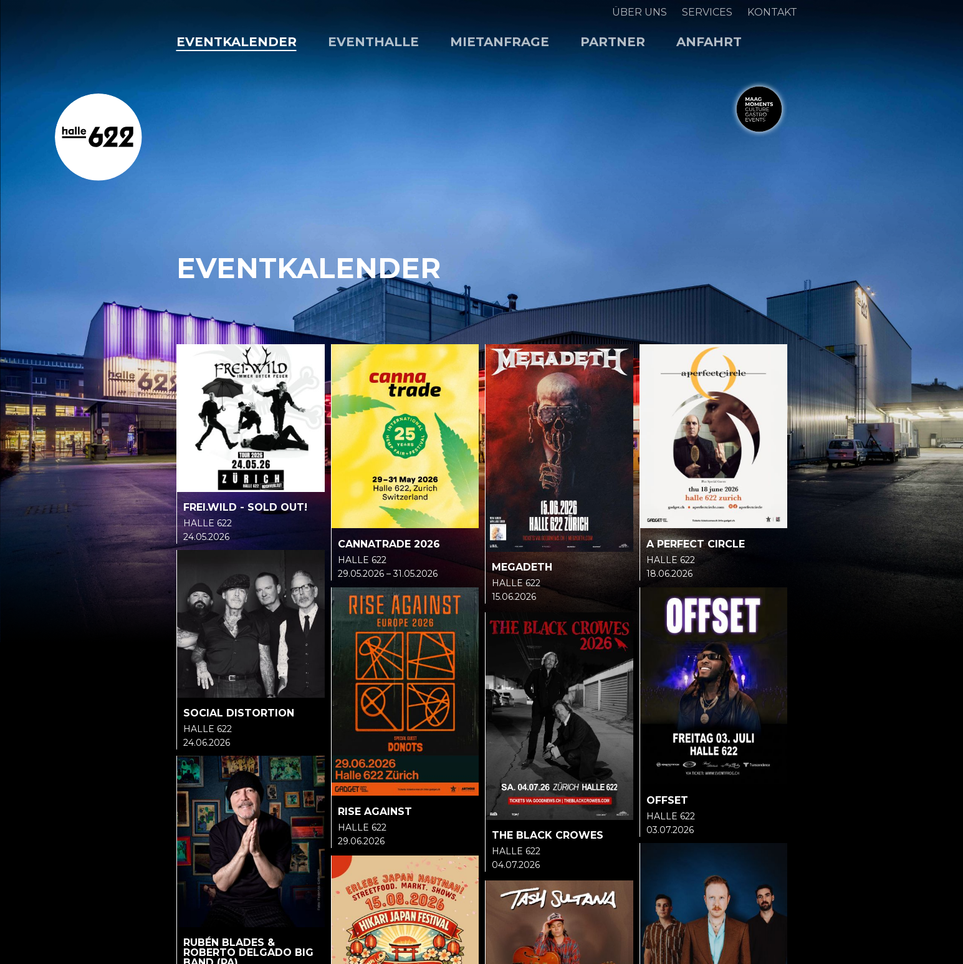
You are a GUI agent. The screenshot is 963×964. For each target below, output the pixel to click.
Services (707, 12)
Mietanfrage (499, 41)
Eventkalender (236, 41)
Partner (612, 41)
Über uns (639, 12)
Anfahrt (709, 41)
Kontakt (772, 12)
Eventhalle (373, 41)
